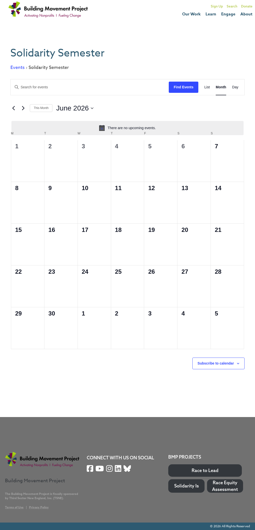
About (246, 14)
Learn (211, 14)
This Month (41, 108)
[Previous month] (13, 108)
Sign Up (217, 6)
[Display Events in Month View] (221, 87)
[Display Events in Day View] (235, 87)
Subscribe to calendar (216, 363)
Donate (247, 6)
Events (17, 68)
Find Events (183, 87)
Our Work (191, 14)
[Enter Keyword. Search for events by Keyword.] (90, 87)
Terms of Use (14, 507)
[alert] (127, 128)
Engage (228, 14)
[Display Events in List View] (207, 87)
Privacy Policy (39, 507)
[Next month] (23, 108)
